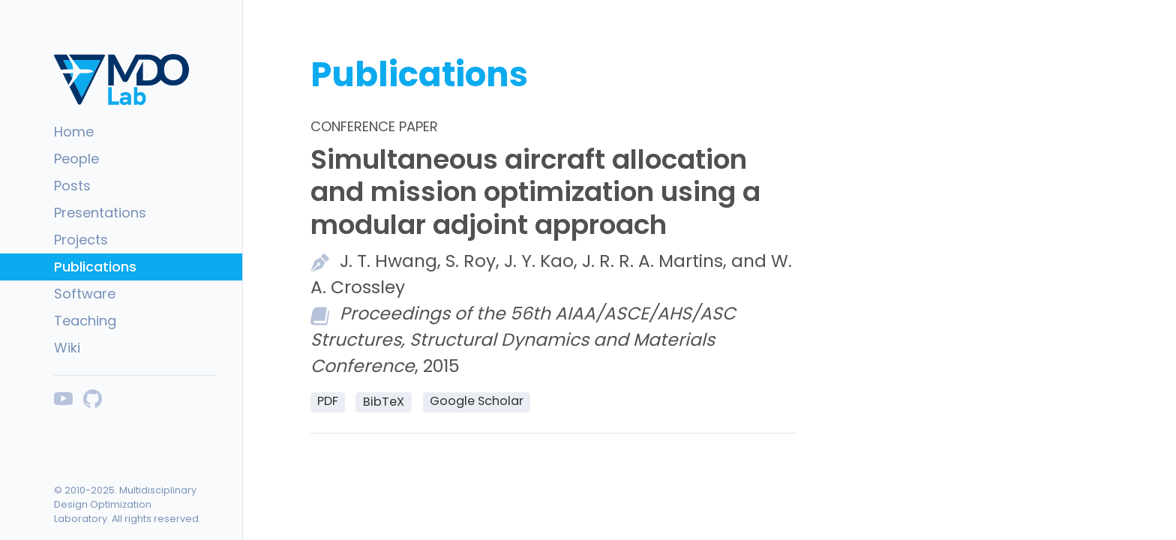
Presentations (100, 212)
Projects (81, 239)
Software (85, 293)
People (76, 158)
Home (74, 131)
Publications (95, 266)
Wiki (67, 347)
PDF (327, 401)
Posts (72, 185)
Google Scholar (477, 401)
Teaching (85, 320)
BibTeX (383, 401)
